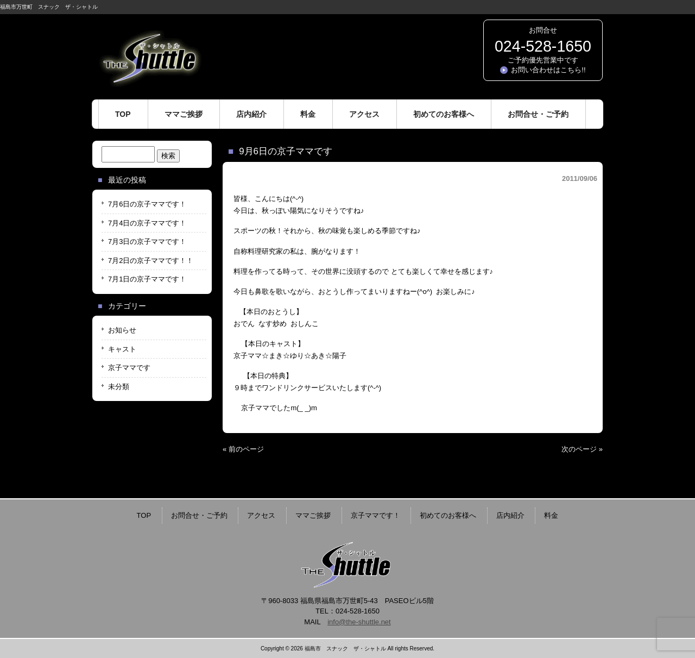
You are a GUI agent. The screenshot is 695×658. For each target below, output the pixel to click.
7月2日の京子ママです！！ (150, 260)
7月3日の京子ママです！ (147, 241)
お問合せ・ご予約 (199, 515)
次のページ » (582, 449)
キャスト (122, 349)
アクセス (261, 515)
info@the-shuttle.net (359, 622)
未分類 (118, 387)
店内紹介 (510, 515)
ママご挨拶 (313, 515)
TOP (144, 515)
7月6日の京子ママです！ (147, 204)
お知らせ (122, 330)
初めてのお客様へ (448, 515)
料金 (551, 515)
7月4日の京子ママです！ (147, 223)
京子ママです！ (375, 515)
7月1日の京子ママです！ (147, 279)
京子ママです (129, 368)
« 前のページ (243, 449)
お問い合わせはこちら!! (548, 70)
